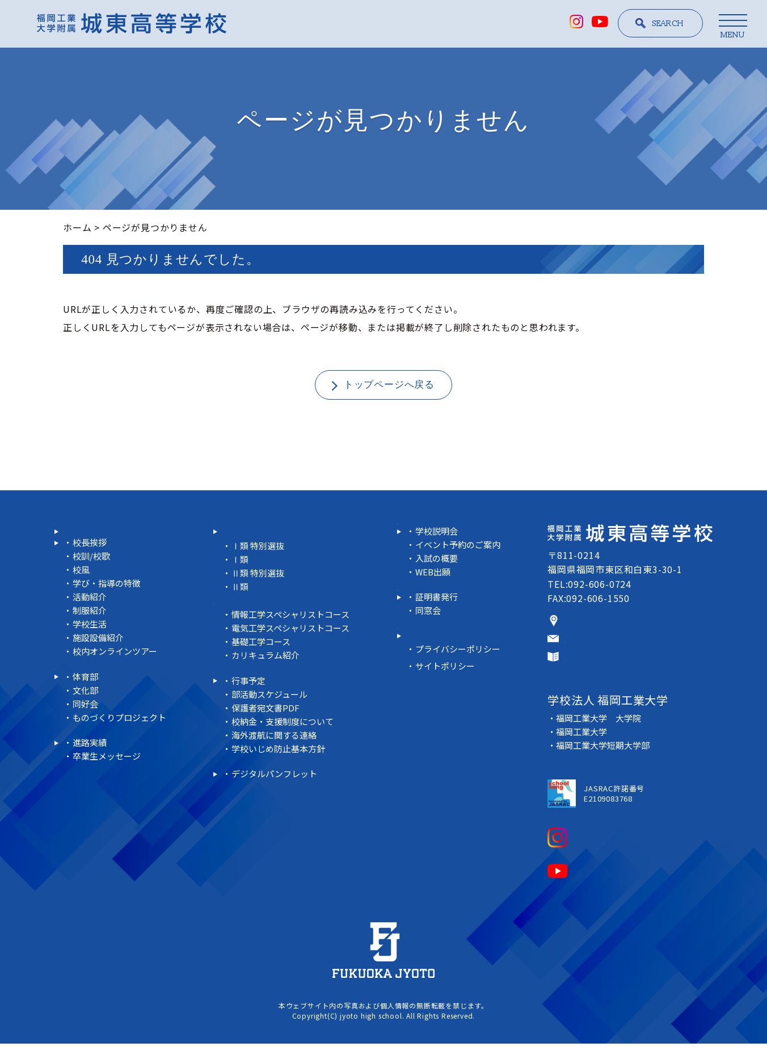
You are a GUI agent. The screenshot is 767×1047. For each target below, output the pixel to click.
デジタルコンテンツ (265, 807)
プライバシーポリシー (460, 697)
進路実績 (83, 791)
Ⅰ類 (240, 578)
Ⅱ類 (240, 606)
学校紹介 (83, 562)
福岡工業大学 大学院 (601, 723)
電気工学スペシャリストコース (293, 648)
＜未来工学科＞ (246, 619)
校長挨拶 (90, 576)
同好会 (86, 752)
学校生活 (90, 658)
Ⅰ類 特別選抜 (259, 565)
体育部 (86, 725)
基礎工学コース (262, 661)
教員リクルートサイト (454, 669)
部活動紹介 (87, 710)
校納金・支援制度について (285, 755)
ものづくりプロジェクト (122, 766)
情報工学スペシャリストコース (293, 634)
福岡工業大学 (583, 737)
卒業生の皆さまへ (445, 617)
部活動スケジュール (271, 728)
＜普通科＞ (237, 551)
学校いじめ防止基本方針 (280, 782)
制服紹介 (90, 644)
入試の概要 (438, 578)
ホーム (77, 227)
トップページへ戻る (389, 384)
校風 (82, 603)
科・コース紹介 (255, 536)
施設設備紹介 (100, 671)
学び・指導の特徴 (108, 617)
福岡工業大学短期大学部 (606, 750)
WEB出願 (434, 591)
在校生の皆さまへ (260, 700)
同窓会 (429, 644)
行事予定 (249, 714)
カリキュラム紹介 (267, 675)
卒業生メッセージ (108, 818)
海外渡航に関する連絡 (276, 768)
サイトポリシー (447, 714)
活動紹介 (90, 631)
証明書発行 (438, 631)
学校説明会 (438, 551)
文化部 (86, 738)
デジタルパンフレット (276, 822)
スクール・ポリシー (106, 536)
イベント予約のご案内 (460, 564)
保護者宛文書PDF (267, 741)
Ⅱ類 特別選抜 (259, 592)
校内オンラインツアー (117, 685)
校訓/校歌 (92, 590)
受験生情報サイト (445, 536)
